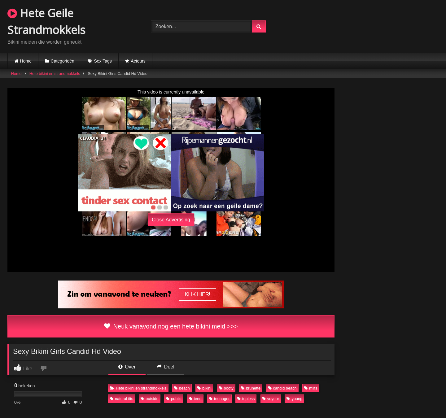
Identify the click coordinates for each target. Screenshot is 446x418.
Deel (165, 366)
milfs (310, 388)
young (294, 398)
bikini (204, 388)
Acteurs (138, 61)
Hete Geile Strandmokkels (46, 21)
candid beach (282, 388)
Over (127, 366)
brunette (250, 388)
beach (182, 388)
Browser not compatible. (367, 25)
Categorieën (62, 61)
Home (26, 61)
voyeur (270, 398)
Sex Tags (103, 61)
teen (195, 398)
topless (246, 398)
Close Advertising (171, 219)
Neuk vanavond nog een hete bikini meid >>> (171, 326)
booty (226, 388)
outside (149, 398)
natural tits (121, 398)
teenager (219, 398)
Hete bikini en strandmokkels (54, 73)
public (173, 398)
